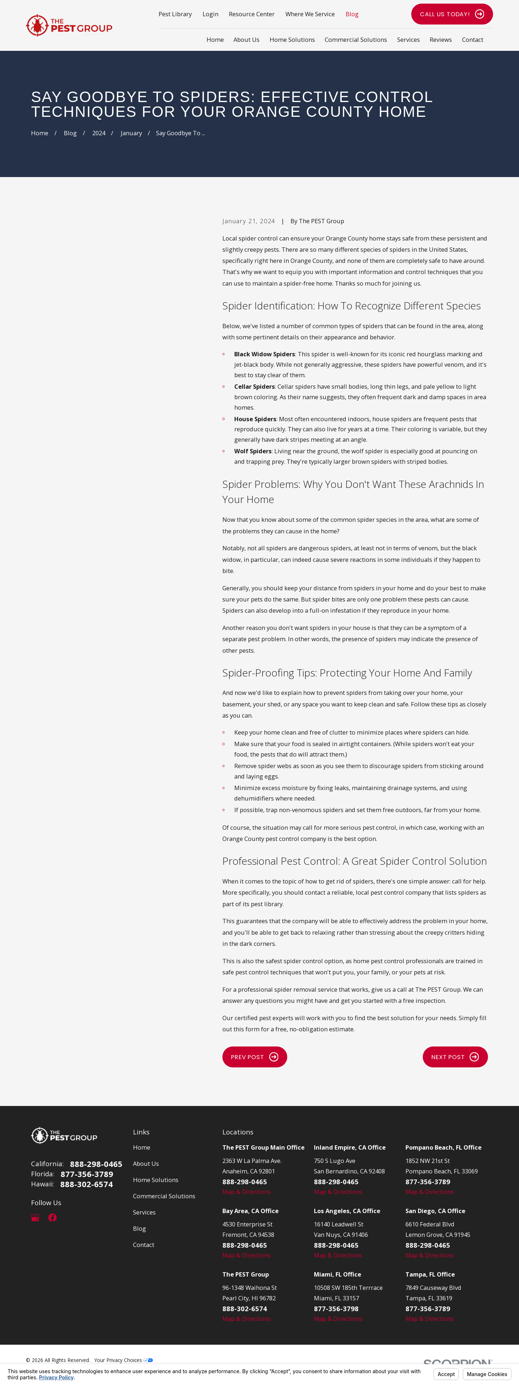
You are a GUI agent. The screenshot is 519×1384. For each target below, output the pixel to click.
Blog (352, 14)
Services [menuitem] (408, 39)
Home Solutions (155, 1180)
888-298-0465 (96, 1164)
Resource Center (252, 14)
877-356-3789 (87, 1174)
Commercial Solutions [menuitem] (356, 39)
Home (141, 1147)
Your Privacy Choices (123, 1360)
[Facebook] (52, 1217)
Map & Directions (246, 1191)
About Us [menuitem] (247, 39)
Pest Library (175, 14)
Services (144, 1212)
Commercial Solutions (164, 1196)
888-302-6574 (86, 1184)
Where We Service (310, 14)
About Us (146, 1163)
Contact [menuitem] (472, 39)
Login (210, 14)
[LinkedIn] (70, 1217)
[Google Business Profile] (35, 1217)
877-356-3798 (336, 1308)
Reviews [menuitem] (441, 39)
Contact (143, 1244)
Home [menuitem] (215, 39)
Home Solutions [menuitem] (292, 39)
